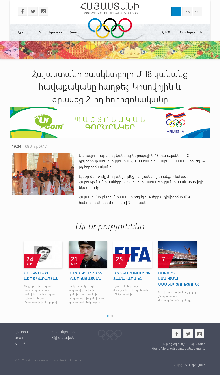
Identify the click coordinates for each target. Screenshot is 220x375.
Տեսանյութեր (50, 32)
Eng (187, 11)
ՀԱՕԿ (167, 32)
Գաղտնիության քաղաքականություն (178, 348)
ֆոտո (19, 337)
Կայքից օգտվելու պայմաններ (183, 344)
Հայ (176, 11)
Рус (197, 11)
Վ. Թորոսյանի (195, 365)
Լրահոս (24, 32)
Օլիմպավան (191, 32)
